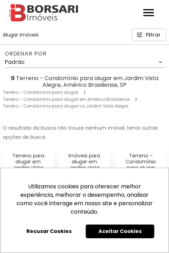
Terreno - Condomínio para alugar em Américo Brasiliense (66, 99)
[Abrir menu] (148, 12)
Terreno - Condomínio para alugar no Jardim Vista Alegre (65, 106)
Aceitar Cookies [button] (120, 231)
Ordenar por (26, 54)
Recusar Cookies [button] (49, 231)
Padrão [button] (15, 62)
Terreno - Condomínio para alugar (40, 92)
